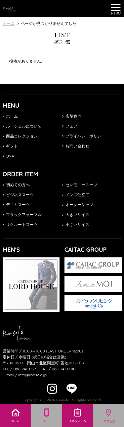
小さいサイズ (75, 224)
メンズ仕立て (75, 194)
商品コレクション (20, 135)
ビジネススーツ (18, 194)
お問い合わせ (75, 145)
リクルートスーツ (20, 224)
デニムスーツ (16, 204)
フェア (69, 126)
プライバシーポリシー (83, 135)
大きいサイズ (75, 214)
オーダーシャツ (77, 204)
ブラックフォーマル (22, 214)
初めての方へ (16, 184)
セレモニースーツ (79, 184)
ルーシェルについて (22, 126)
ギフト (10, 145)
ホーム (10, 116)
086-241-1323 (25, 368)
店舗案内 (71, 116)
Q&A (8, 155)
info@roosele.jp (32, 374)
